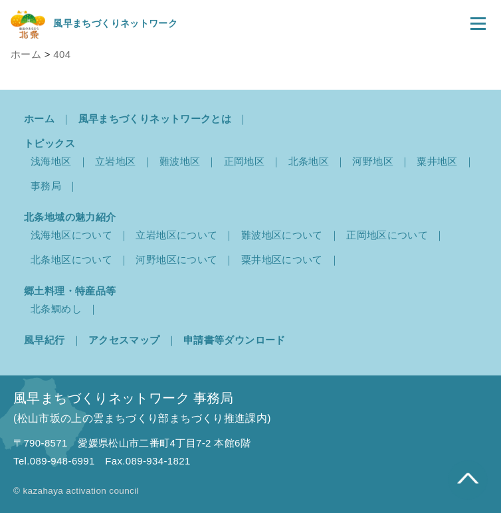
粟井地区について (282, 259)
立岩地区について (176, 235)
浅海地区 (51, 161)
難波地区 (180, 161)
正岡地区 (244, 161)
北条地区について (71, 259)
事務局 (46, 185)
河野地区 (372, 161)
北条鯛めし (56, 308)
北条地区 (309, 161)
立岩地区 (115, 161)
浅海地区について (71, 235)
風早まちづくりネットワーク (94, 23)
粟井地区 (437, 161)
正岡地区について (387, 235)
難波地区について (282, 235)
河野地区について (176, 259)
